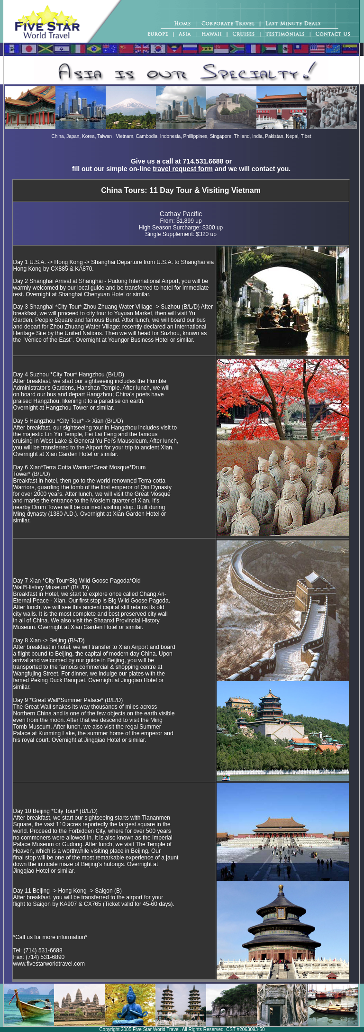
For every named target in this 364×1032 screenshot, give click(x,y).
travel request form (183, 169)
